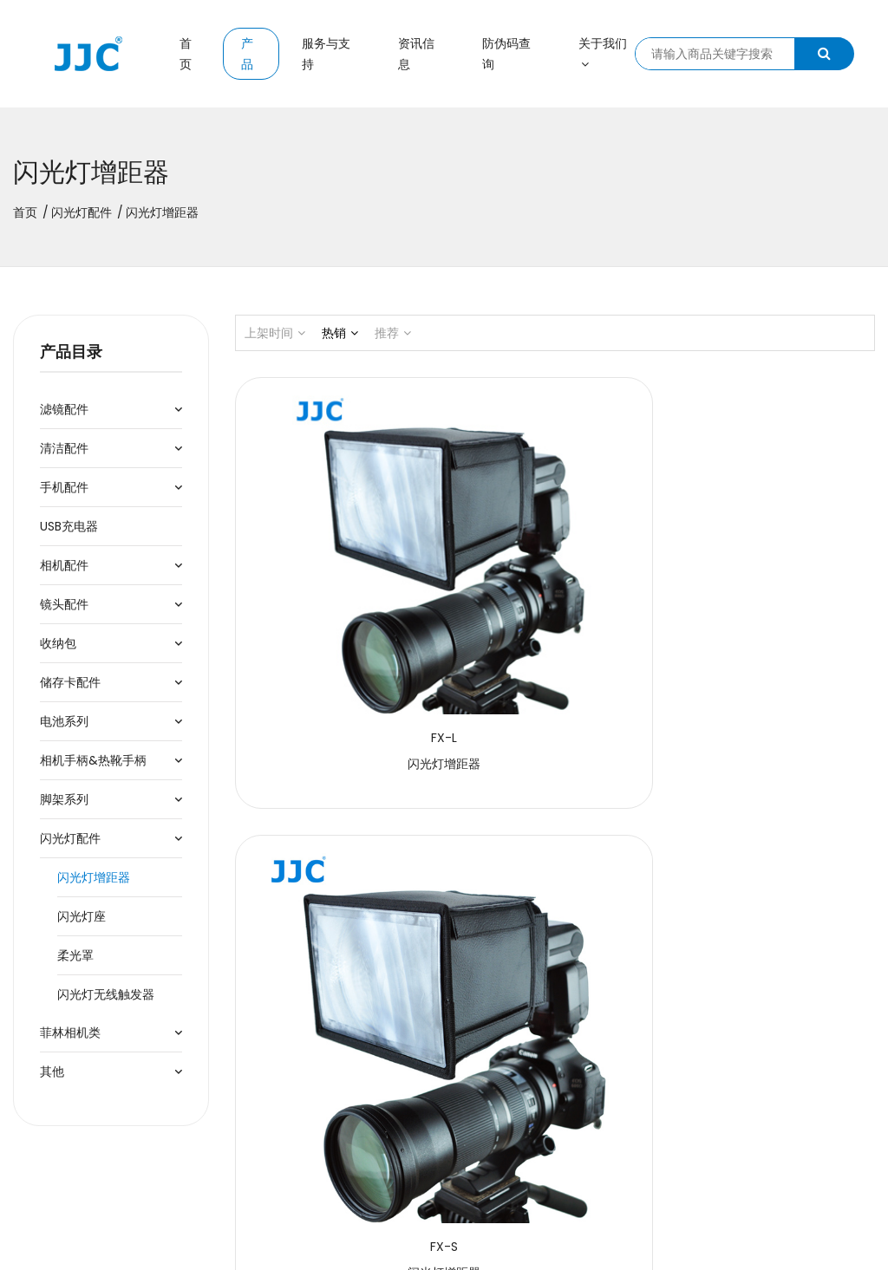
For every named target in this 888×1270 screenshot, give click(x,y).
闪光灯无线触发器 (105, 994)
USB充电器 (69, 526)
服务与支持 (326, 54)
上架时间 (275, 333)
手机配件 (64, 487)
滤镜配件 (64, 409)
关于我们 (602, 52)
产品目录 (71, 352)
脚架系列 (64, 799)
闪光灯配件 (81, 212)
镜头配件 (64, 604)
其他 (52, 1071)
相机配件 (64, 565)
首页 (186, 54)
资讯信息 (416, 54)
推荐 (393, 333)
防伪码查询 (506, 54)
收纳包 (58, 643)
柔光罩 (75, 955)
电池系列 (64, 721)
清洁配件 (64, 448)
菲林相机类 (70, 1032)
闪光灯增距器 (93, 877)
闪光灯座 (81, 916)
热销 (340, 333)
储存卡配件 (70, 682)
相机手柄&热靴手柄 (93, 760)
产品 (247, 54)
